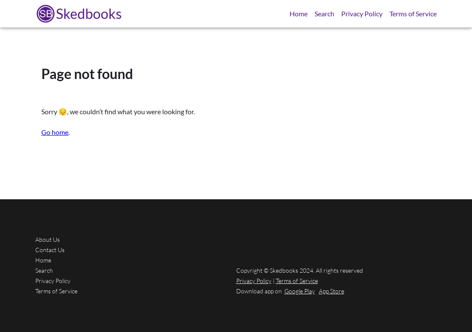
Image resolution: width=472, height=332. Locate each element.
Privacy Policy (362, 13)
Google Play (299, 291)
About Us (47, 239)
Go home (54, 132)
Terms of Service (413, 13)
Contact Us (50, 249)
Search (324, 13)
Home (299, 13)
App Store (331, 291)
